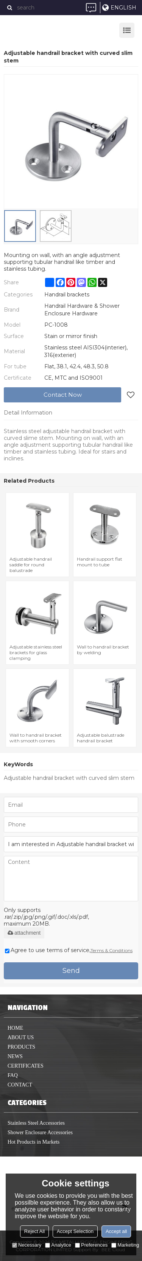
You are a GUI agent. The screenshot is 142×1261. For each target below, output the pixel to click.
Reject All (34, 1231)
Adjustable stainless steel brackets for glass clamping (35, 652)
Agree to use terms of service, (69, 950)
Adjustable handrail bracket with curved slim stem (69, 778)
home (15, 1028)
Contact (20, 1085)
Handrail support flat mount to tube (99, 561)
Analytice (58, 1245)
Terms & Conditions (112, 950)
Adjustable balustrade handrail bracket (100, 738)
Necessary (26, 1245)
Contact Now (63, 394)
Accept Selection (75, 1231)
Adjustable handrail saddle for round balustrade (30, 564)
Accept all (116, 1231)
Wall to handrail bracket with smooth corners (35, 738)
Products (21, 1047)
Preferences (91, 1245)
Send (71, 970)
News (15, 1056)
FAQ (13, 1075)
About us (21, 1037)
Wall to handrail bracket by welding (103, 649)
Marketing (125, 1245)
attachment (24, 933)
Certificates (26, 1066)
